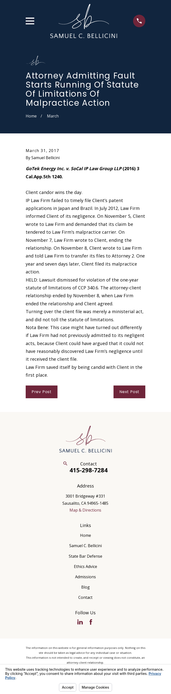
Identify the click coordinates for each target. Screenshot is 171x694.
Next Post (129, 392)
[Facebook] (90, 622)
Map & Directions (85, 510)
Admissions (85, 576)
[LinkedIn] (80, 622)
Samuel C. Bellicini (85, 545)
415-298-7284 (88, 470)
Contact (85, 597)
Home (85, 535)
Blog (85, 587)
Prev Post (42, 392)
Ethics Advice (85, 566)
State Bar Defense (85, 556)
